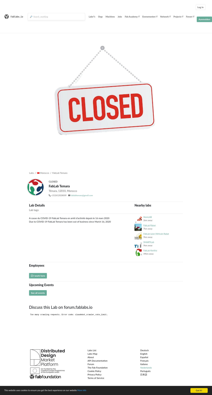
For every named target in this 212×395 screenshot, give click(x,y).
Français (144, 360)
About (91, 357)
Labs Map (92, 353)
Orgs (100, 16)
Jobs (120, 16)
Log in (200, 7)
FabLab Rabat (149, 225)
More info (88, 390)
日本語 (143, 374)
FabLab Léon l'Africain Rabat (156, 234)
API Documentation (98, 360)
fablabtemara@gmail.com (82, 195)
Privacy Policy (95, 374)
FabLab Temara (59, 172)
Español (144, 357)
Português (145, 371)
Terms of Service (96, 378)
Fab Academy (132, 16)
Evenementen (149, 16)
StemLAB (147, 217)
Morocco (43, 172)
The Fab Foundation (98, 367)
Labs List (92, 350)
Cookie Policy (94, 371)
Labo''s (92, 16)
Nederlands (146, 367)
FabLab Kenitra (150, 250)
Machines (110, 16)
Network (165, 16)
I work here (38, 275)
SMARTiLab (148, 242)
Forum (190, 16)
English (143, 353)
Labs (31, 172)
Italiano (144, 364)
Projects (178, 16)
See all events (38, 292)
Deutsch (144, 350)
